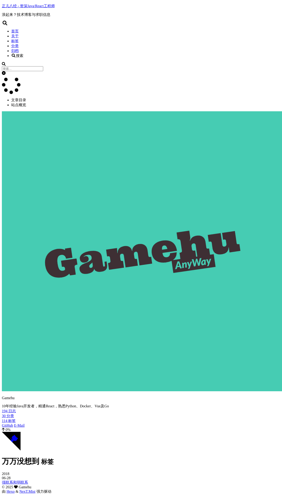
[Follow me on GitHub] (11, 449)
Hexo (11, 491)
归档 (15, 51)
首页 (15, 31)
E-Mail (19, 425)
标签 (15, 41)
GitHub (7, 425)
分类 (15, 46)
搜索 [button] (17, 56)
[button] (4, 73)
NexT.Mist (27, 491)
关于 (15, 36)
